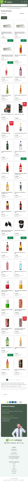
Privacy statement (15, 480)
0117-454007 (14, 452)
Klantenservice (6, 409)
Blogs (14, 466)
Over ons (14, 463)
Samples (14, 468)
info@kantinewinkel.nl (14, 453)
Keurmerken (14, 473)
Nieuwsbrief (14, 471)
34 (18, 379)
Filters (4, 17)
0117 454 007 (6, 413)
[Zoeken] (26, 5)
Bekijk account (6, 421)
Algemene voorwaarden (7, 480)
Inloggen (22, 2)
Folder (14, 465)
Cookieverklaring (21, 480)
